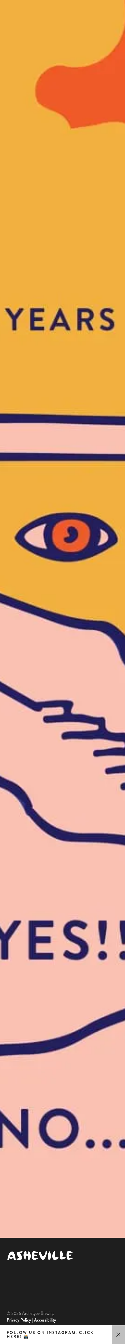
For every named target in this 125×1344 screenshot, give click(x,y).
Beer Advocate (20, 1230)
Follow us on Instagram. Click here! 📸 (50, 1335)
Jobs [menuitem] (15, 1163)
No (62, 927)
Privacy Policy (19, 1320)
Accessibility (45, 1320)
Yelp (10, 1215)
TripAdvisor (17, 1208)
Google (13, 1201)
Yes (62, 418)
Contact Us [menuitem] (28, 1146)
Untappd (15, 1222)
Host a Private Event (47, 1116)
